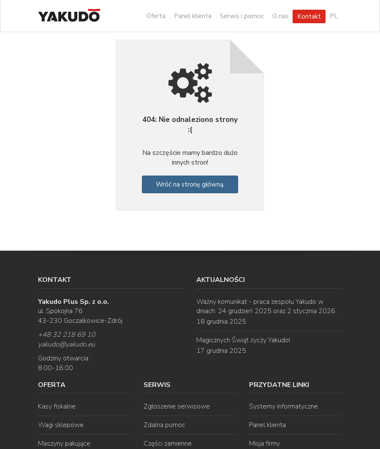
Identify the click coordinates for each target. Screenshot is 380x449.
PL (334, 16)
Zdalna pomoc (164, 425)
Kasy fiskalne (57, 406)
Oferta (156, 16)
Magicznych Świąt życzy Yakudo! (243, 340)
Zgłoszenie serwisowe (177, 406)
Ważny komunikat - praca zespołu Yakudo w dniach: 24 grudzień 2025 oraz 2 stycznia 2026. (266, 306)
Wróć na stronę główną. (190, 184)
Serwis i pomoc (242, 16)
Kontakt (309, 16)
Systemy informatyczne (283, 406)
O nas (280, 16)
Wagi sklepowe (61, 425)
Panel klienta (193, 16)
